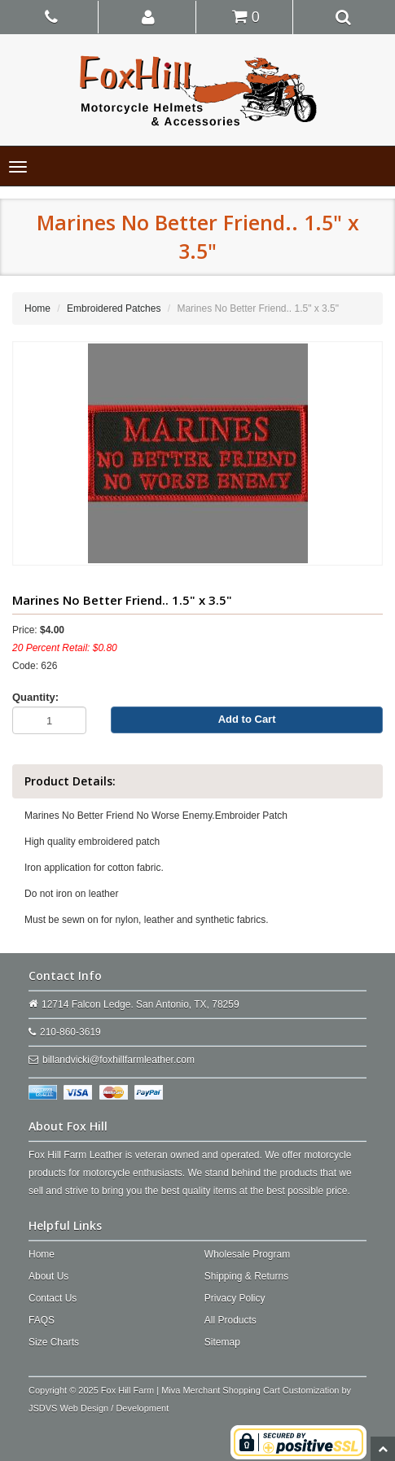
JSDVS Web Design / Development (99, 1408)
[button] (149, 16)
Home (37, 308)
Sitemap (222, 1342)
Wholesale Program (247, 1254)
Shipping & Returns (246, 1276)
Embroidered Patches (113, 308)
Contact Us (53, 1298)
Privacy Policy (235, 1298)
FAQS (42, 1320)
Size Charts (54, 1342)
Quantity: (35, 697)
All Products (230, 1320)
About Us (48, 1276)
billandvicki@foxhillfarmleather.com (118, 1059)
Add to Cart (247, 719)
